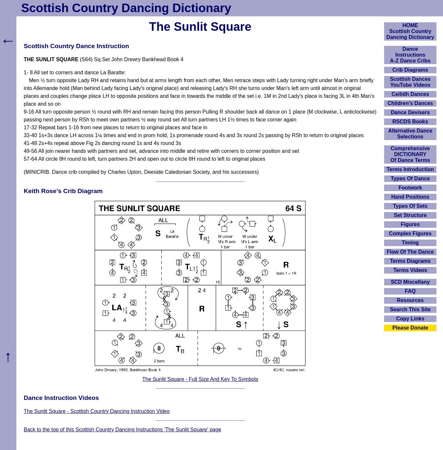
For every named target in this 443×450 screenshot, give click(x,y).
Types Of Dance (410, 178)
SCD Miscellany (410, 282)
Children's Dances (410, 103)
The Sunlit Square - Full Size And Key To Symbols (200, 379)
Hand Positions (410, 197)
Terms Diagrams (410, 261)
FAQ (410, 291)
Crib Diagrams (410, 70)
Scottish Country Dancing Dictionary (126, 8)
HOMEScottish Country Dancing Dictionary (410, 31)
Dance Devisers (410, 112)
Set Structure (410, 215)
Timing (410, 242)
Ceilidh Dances (410, 94)
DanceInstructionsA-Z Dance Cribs (410, 54)
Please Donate (410, 328)
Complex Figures (410, 233)
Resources (410, 300)
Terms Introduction (410, 169)
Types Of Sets (410, 206)
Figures (410, 224)
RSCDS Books (410, 121)
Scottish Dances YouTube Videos (410, 82)
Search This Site (410, 309)
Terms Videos (410, 270)
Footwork (410, 187)
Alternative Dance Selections (410, 133)
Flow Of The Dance (410, 252)
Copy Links (410, 318)
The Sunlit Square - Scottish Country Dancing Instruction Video (96, 411)
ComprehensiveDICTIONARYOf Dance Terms (410, 154)
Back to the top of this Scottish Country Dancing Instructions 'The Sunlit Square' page (122, 429)
